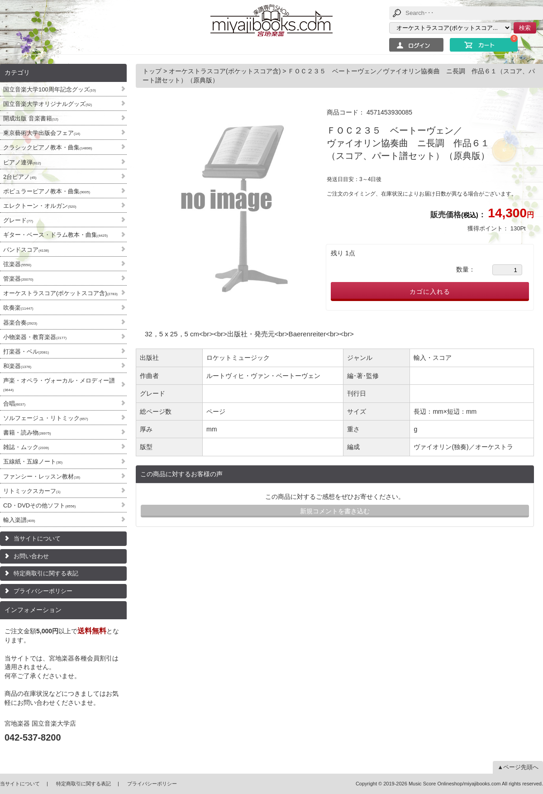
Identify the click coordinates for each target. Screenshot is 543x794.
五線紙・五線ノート (32, 461)
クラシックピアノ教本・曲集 (47, 147)
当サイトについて (37, 538)
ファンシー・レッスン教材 (41, 476)
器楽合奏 (20, 322)
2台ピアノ (19, 176)
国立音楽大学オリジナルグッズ (47, 103)
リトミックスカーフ (32, 491)
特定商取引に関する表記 (46, 573)
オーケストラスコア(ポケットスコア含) (60, 293)
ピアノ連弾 (22, 162)
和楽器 (17, 366)
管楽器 (18, 278)
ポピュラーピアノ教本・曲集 (46, 191)
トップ (153, 71)
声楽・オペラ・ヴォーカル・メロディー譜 (59, 384)
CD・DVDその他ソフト (39, 505)
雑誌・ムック (26, 447)
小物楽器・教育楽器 (35, 337)
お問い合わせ (31, 556)
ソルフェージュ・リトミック (45, 418)
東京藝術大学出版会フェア (41, 132)
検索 (525, 27)
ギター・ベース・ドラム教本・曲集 (55, 234)
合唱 (14, 403)
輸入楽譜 (19, 520)
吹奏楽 (18, 307)
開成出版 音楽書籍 (30, 118)
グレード (18, 220)
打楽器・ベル (26, 351)
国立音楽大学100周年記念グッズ (49, 89)
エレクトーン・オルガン (39, 205)
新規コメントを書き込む (335, 511)
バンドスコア (26, 249)
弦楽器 (17, 264)
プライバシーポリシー (43, 591)
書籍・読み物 (27, 432)
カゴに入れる (430, 291)
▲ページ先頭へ (517, 767)
